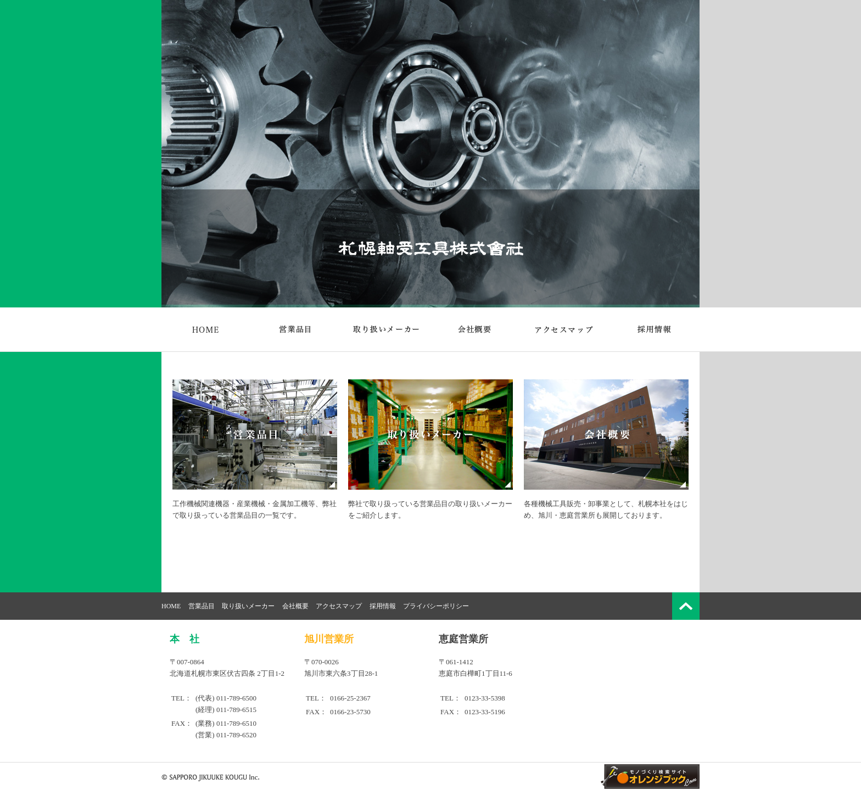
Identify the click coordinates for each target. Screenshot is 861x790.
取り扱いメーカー (248, 606)
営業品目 (201, 606)
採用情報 (383, 606)
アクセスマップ (339, 606)
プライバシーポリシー (436, 606)
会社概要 (295, 606)
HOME (171, 606)
